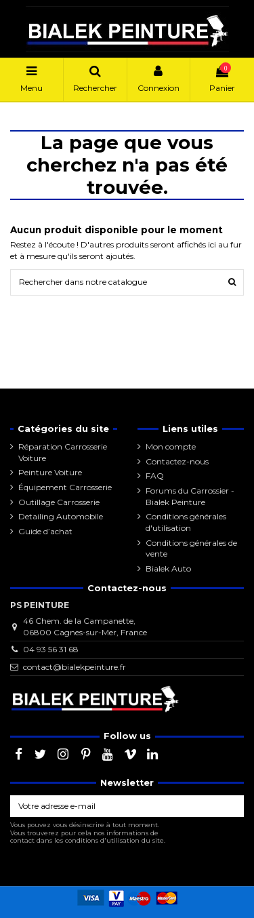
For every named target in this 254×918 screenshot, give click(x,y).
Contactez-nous (177, 461)
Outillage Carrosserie (59, 502)
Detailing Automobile (60, 516)
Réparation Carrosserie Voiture (62, 452)
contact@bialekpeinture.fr (74, 667)
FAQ (155, 476)
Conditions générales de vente (191, 548)
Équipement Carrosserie (65, 487)
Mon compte (171, 446)
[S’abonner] (231, 806)
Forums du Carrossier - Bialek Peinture (190, 496)
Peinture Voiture (50, 472)
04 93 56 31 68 (51, 649)
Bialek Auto (168, 568)
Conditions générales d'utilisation (186, 522)
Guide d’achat (45, 531)
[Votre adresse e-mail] (114, 806)
